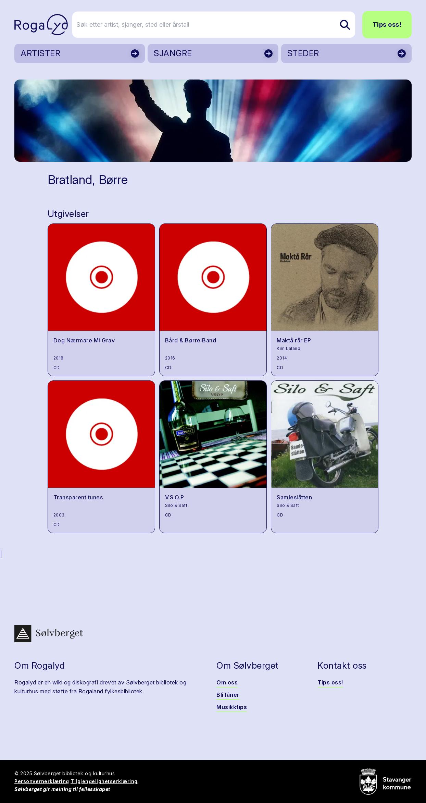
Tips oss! (387, 24)
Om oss (227, 682)
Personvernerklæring (41, 781)
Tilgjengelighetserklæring (104, 781)
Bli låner (228, 694)
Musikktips (231, 707)
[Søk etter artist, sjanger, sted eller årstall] (216, 24)
